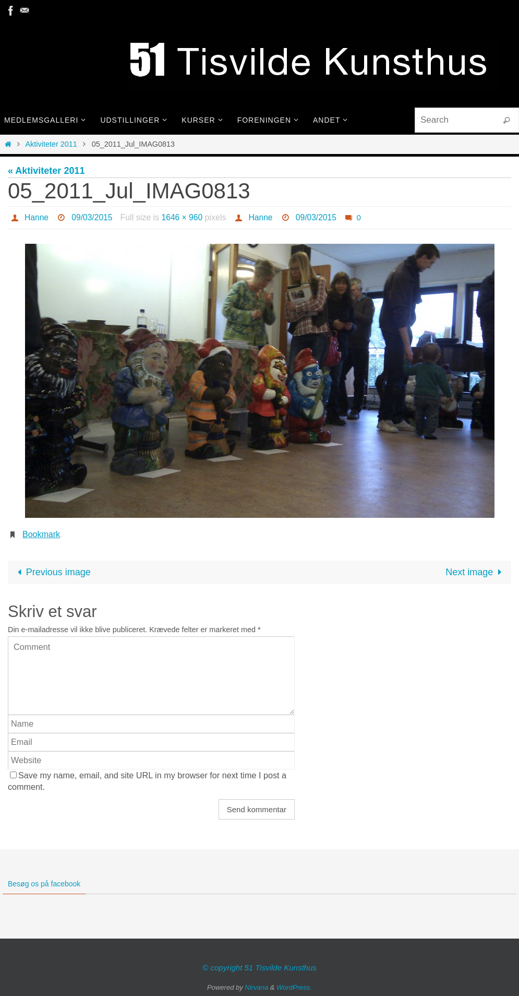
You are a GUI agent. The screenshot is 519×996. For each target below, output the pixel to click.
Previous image (52, 572)
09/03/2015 (93, 217)
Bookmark (41, 534)
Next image (475, 572)
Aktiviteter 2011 (51, 144)
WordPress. (294, 987)
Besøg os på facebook (44, 884)
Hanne (37, 217)
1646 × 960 (184, 217)
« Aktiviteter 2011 (46, 170)
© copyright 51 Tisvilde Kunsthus (259, 967)
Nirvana (256, 987)
